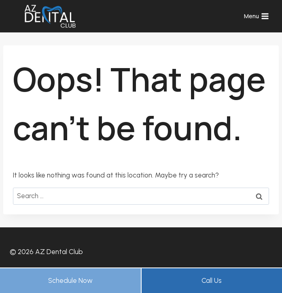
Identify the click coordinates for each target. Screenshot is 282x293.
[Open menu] (256, 16)
